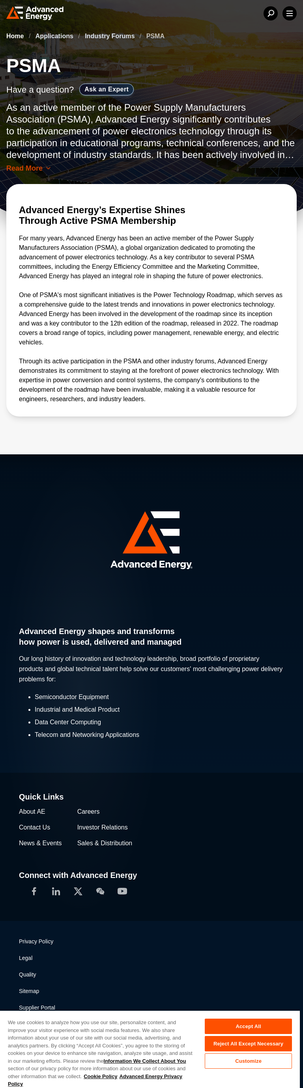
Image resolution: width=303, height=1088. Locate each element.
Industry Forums (111, 36)
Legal (25, 958)
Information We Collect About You (145, 1061)
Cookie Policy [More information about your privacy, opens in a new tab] (100, 1076)
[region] (150, 1049)
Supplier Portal (37, 1007)
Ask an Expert (106, 89)
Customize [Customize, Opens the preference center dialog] (248, 1061)
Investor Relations (102, 827)
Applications (55, 36)
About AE (32, 811)
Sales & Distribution (105, 843)
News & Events (40, 843)
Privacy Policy (36, 941)
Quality (27, 974)
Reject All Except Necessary (248, 1044)
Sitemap (29, 991)
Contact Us (34, 827)
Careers (88, 811)
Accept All (248, 1026)
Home (16, 36)
